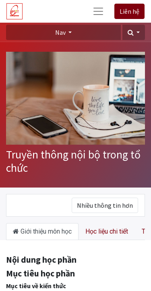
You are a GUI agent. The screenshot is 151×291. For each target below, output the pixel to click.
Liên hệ (129, 11)
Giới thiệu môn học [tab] (42, 231)
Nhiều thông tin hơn (105, 205)
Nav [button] (61, 32)
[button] (133, 32)
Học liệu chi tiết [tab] (106, 231)
